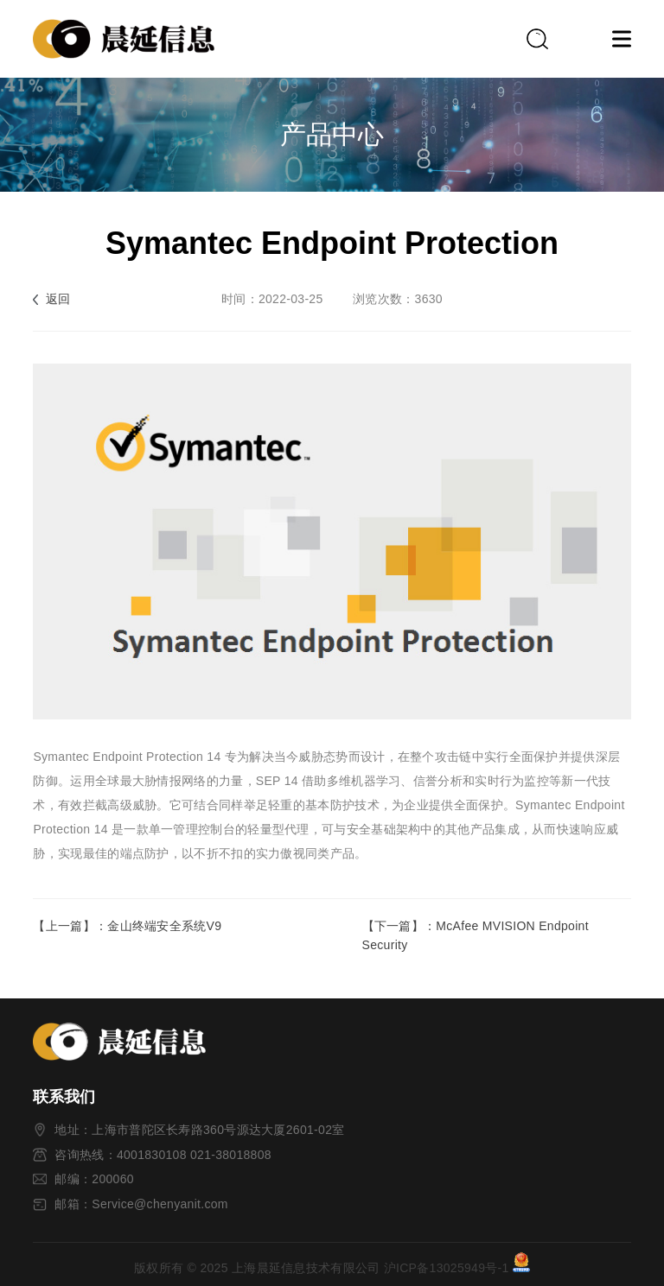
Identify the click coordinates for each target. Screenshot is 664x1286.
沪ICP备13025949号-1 (446, 1268)
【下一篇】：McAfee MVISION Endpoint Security (475, 935)
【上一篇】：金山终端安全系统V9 (127, 926)
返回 (58, 299)
